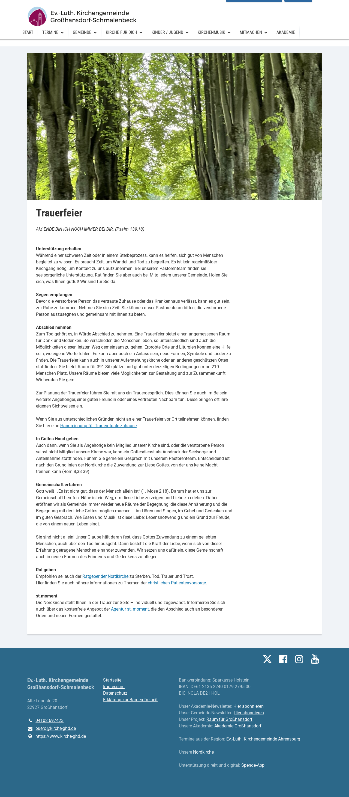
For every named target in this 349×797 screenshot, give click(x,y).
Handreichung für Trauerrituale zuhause (98, 425)
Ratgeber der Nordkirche (105, 576)
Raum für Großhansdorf (264, 5)
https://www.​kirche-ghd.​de (56, 736)
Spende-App (252, 765)
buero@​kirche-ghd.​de (51, 729)
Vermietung (308, 5)
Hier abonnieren (248, 706)
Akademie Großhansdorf (237, 725)
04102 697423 (45, 720)
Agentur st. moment (130, 609)
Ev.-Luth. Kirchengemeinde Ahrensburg (263, 739)
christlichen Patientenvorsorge (177, 582)
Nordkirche (203, 752)
